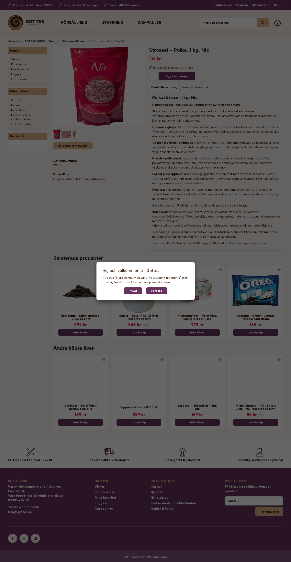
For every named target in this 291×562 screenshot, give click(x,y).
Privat (133, 291)
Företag (156, 291)
